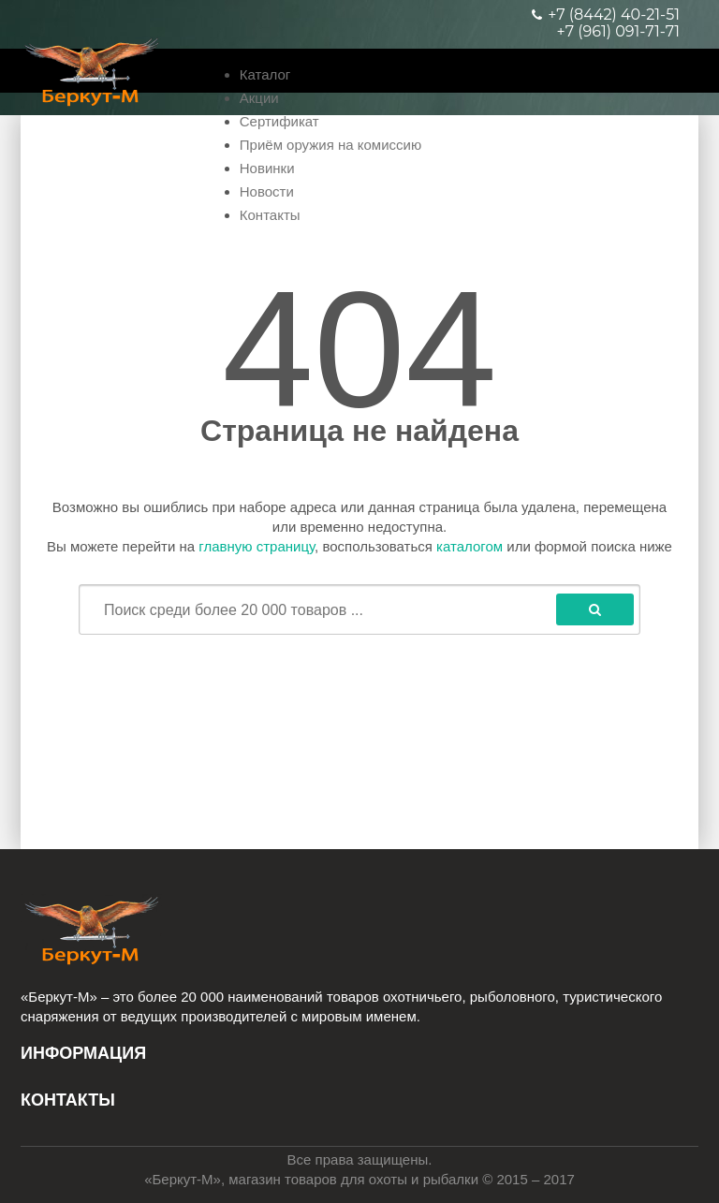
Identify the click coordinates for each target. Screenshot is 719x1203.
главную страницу (256, 546)
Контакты (270, 215)
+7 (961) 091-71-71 (618, 31)
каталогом (469, 546)
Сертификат (279, 121)
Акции (259, 98)
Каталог (265, 74)
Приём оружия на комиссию (330, 145)
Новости (267, 191)
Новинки (267, 168)
